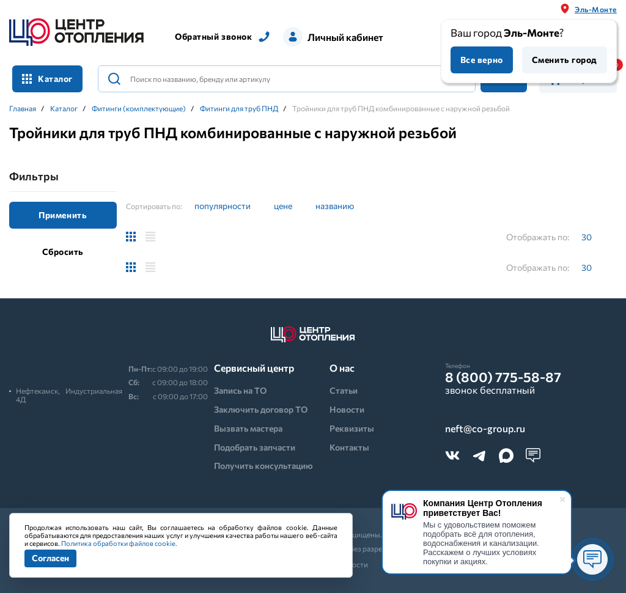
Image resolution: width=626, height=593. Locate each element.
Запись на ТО (240, 390)
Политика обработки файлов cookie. (119, 543)
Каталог (47, 78)
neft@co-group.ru (485, 428)
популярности (222, 206)
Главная (22, 108)
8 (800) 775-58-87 (503, 377)
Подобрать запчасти (254, 447)
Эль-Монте (596, 9)
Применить (63, 215)
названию (334, 206)
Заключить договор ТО (260, 409)
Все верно (481, 59)
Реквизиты (352, 428)
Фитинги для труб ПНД (239, 108)
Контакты (349, 447)
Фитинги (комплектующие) (139, 108)
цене (283, 206)
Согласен (50, 558)
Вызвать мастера (248, 428)
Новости (347, 409)
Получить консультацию (263, 465)
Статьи (344, 390)
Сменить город (564, 59)
